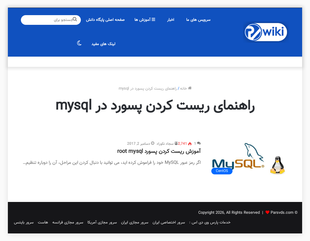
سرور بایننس (24, 223)
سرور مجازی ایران (134, 223)
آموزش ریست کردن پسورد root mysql (159, 151)
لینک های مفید (103, 44)
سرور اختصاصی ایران (169, 223)
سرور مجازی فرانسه (67, 223)
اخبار (170, 20)
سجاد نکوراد (165, 144)
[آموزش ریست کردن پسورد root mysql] (248, 159)
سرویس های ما (198, 20)
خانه (186, 89)
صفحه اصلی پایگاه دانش (105, 20)
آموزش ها (144, 20)
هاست (43, 223)
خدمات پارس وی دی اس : (209, 223)
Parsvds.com (282, 213)
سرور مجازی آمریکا (102, 223)
